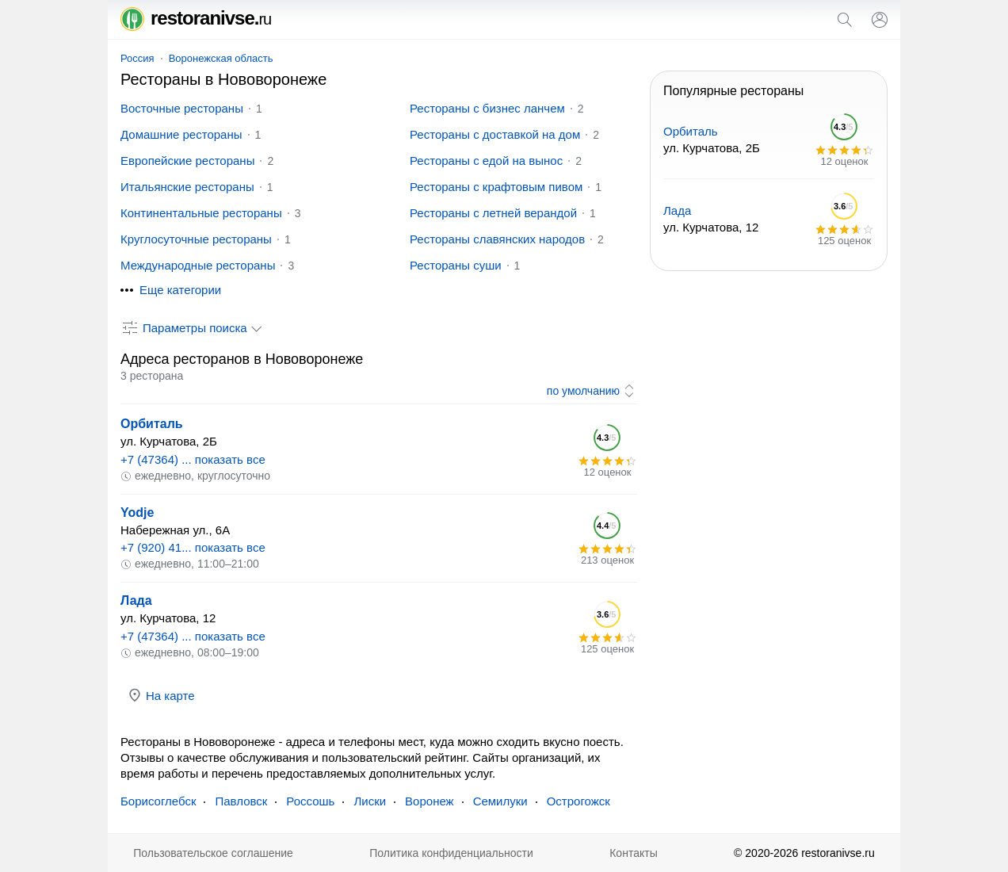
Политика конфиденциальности (451, 853)
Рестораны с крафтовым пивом (496, 186)
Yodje (137, 512)
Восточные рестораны (181, 108)
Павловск (241, 801)
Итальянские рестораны (187, 186)
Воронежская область (221, 58)
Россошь (310, 801)
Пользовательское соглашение (213, 853)
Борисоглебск (158, 801)
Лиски (369, 801)
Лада (136, 600)
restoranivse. (195, 18)
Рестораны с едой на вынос (486, 160)
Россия (137, 58)
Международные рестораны (197, 265)
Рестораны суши (456, 265)
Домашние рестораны (181, 134)
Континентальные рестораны (201, 213)
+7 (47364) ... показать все (192, 459)
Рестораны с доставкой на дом (495, 134)
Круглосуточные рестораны (196, 239)
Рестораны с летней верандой (493, 213)
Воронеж (429, 801)
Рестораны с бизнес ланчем (487, 108)
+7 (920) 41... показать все (192, 547)
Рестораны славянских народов (497, 239)
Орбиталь (151, 423)
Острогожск (578, 801)
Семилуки (500, 801)
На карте (161, 695)
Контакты (633, 853)
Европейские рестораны (187, 160)
